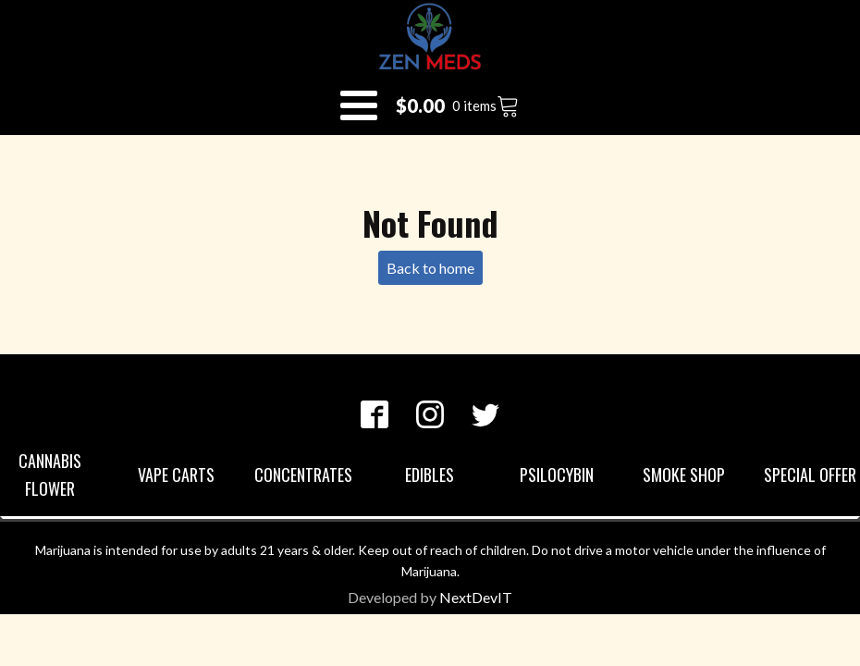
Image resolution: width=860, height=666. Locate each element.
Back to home (430, 268)
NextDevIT (475, 597)
